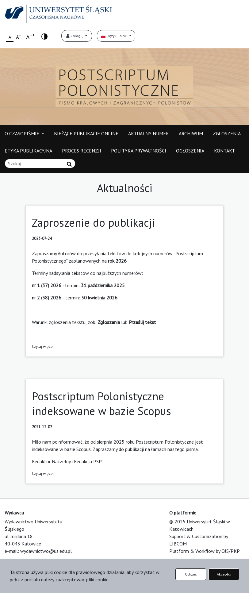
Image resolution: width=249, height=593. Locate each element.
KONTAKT (224, 151)
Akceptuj (224, 574)
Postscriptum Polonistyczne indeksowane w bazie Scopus (101, 403)
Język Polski (114, 35)
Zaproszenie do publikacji (93, 222)
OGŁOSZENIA (190, 151)
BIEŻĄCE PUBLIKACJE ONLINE (86, 133)
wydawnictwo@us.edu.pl (46, 551)
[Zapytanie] (40, 163)
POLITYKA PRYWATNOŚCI (138, 151)
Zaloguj (75, 35)
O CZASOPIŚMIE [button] (22, 133)
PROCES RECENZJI (81, 151)
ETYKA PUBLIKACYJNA (28, 151)
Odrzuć (191, 574)
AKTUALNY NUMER (148, 133)
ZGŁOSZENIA (227, 133)
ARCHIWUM (191, 133)
